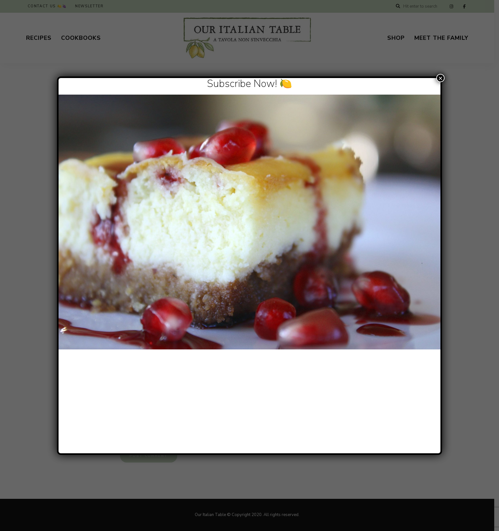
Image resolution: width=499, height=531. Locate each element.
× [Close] (440, 78)
